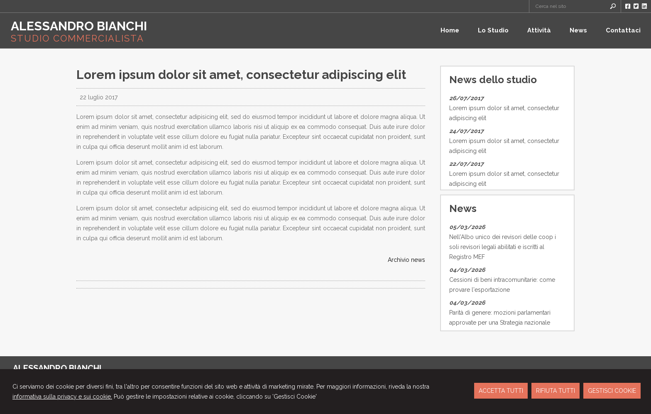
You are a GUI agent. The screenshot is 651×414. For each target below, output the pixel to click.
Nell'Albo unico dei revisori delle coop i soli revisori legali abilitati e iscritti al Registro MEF (502, 247)
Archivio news (406, 259)
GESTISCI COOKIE (612, 390)
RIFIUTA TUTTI (555, 390)
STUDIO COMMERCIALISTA (77, 38)
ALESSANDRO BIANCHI (79, 26)
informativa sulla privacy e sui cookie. (62, 396)
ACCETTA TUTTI (501, 390)
